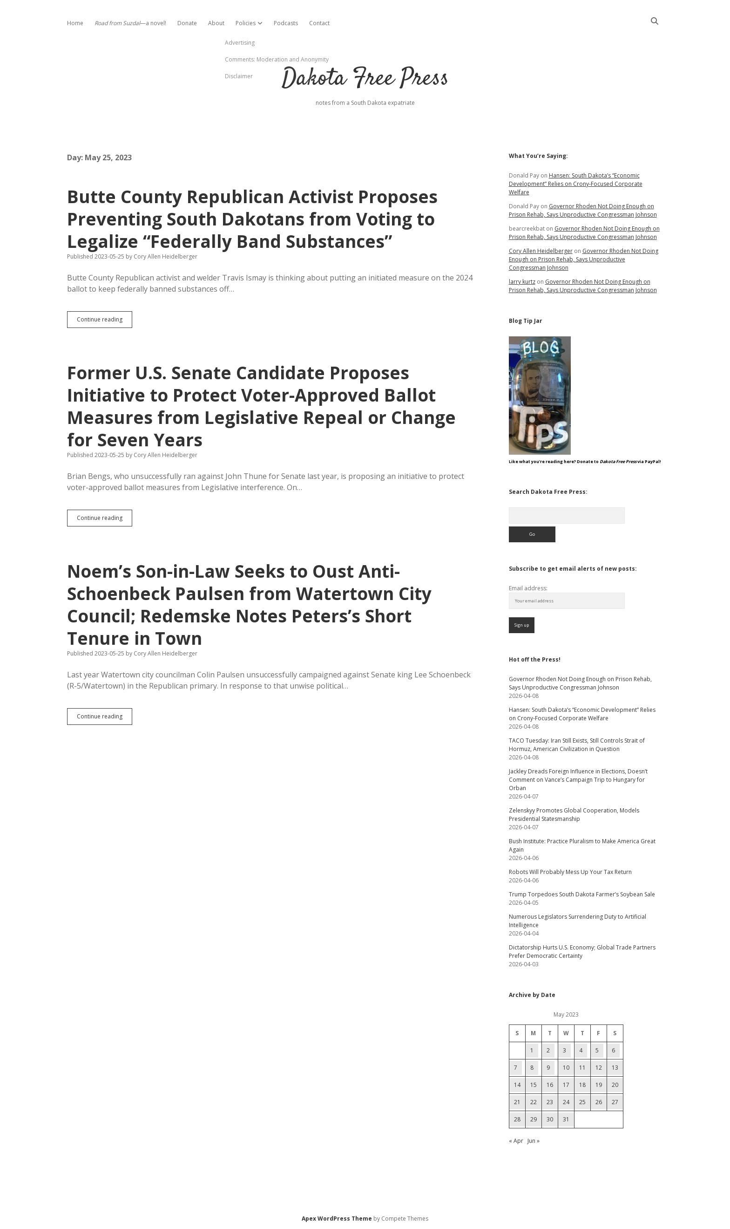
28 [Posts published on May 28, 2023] (517, 1119)
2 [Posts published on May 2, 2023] (548, 1050)
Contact (319, 23)
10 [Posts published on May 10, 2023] (566, 1068)
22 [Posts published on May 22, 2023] (533, 1102)
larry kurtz (522, 282)
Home (75, 23)
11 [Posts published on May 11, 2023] (582, 1068)
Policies (246, 23)
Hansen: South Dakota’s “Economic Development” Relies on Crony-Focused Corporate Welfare (575, 183)
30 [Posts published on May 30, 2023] (550, 1119)
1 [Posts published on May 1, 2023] (532, 1050)
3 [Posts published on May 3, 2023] (564, 1050)
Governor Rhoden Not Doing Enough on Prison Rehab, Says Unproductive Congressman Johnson (583, 210)
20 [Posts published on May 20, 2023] (615, 1085)
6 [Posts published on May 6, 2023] (613, 1050)
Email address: (528, 588)
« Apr (516, 1141)
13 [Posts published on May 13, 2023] (615, 1068)
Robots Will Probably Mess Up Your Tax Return (570, 872)
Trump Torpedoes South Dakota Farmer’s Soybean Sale (582, 894)
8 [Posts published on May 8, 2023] (532, 1068)
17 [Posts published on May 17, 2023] (566, 1085)
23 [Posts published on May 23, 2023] (550, 1102)
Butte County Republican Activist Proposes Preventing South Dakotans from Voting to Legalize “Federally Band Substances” (252, 218)
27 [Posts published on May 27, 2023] (615, 1102)
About (216, 23)
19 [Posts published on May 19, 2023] (598, 1085)
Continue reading (104, 321)
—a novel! (130, 23)
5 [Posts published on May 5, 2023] (597, 1050)
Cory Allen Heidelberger (541, 251)
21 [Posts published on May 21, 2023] (517, 1102)
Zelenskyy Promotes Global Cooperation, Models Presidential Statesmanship (574, 814)
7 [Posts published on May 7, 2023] (515, 1068)
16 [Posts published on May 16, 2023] (550, 1085)
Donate (187, 23)
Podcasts (286, 23)
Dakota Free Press (365, 79)
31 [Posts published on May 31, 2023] (566, 1119)
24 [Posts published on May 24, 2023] (566, 1102)
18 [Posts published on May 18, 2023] (582, 1085)
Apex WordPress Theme (337, 1218)
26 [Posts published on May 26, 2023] (598, 1102)
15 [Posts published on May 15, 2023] (533, 1085)
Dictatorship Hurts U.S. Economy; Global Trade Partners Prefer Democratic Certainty (582, 951)
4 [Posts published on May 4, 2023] (580, 1050)
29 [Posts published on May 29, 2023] (533, 1119)
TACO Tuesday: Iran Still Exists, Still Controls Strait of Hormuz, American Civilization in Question (577, 745)
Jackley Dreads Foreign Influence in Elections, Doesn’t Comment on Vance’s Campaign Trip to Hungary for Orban (578, 779)
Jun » (533, 1141)
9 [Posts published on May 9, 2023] (548, 1068)
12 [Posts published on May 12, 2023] (598, 1068)
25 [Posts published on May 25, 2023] (582, 1102)
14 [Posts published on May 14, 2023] (517, 1085)
